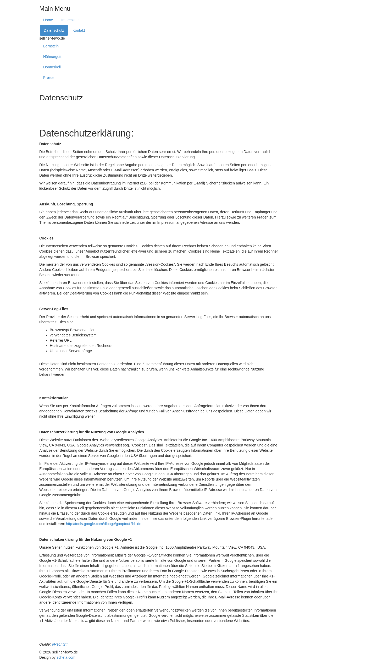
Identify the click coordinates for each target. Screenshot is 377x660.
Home (48, 20)
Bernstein (51, 46)
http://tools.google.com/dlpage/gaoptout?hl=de (103, 524)
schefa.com (66, 657)
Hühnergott (52, 56)
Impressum (70, 20)
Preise (48, 77)
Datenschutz (54, 30)
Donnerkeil (52, 67)
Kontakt (79, 30)
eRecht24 (60, 644)
